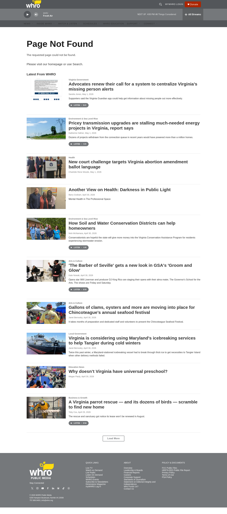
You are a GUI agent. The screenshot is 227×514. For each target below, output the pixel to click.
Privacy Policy (168, 479)
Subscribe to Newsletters (97, 488)
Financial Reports (132, 479)
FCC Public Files (169, 474)
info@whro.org (47, 507)
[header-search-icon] (162, 7)
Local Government (77, 340)
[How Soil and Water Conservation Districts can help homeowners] (46, 235)
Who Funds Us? (131, 493)
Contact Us (129, 495)
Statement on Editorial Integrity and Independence (139, 489)
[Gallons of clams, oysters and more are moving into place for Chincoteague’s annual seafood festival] (46, 319)
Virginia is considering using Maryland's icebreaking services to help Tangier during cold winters (132, 347)
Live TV (89, 474)
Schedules (90, 484)
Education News (76, 373)
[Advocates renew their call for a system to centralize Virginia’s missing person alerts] (46, 96)
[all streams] (193, 21)
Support (132, 30)
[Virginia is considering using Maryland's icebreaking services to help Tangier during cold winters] (46, 350)
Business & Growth (78, 404)
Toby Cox (73, 418)
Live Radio (90, 479)
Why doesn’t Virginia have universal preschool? (118, 377)
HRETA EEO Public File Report (176, 477)
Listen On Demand (94, 481)
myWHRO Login (175, 7)
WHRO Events (92, 486)
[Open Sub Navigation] (32, 30)
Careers (127, 481)
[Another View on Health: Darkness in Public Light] (46, 204)
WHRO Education (113, 30)
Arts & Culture (75, 267)
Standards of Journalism (135, 486)
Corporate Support (132, 484)
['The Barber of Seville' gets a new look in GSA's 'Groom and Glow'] (46, 277)
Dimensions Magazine (96, 491)
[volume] (36, 21)
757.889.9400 (35, 507)
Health (72, 164)
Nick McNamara (76, 240)
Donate (195, 7)
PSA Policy (167, 484)
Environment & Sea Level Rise (83, 125)
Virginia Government (78, 86)
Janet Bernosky (76, 324)
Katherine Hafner (76, 139)
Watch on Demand (94, 477)
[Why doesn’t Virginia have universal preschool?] (46, 383)
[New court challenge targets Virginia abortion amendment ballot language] (46, 174)
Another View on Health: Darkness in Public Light (120, 196)
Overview (128, 474)
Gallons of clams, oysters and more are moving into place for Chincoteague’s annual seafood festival (132, 316)
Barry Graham (75, 201)
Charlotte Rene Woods (79, 178)
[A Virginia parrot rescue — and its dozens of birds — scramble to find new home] (46, 414)
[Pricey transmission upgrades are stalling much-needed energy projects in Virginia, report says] (46, 135)
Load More (113, 445)
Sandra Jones (75, 101)
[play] (27, 21)
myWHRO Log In (93, 493)
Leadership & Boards (133, 477)
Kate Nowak (74, 282)
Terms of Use (168, 481)
